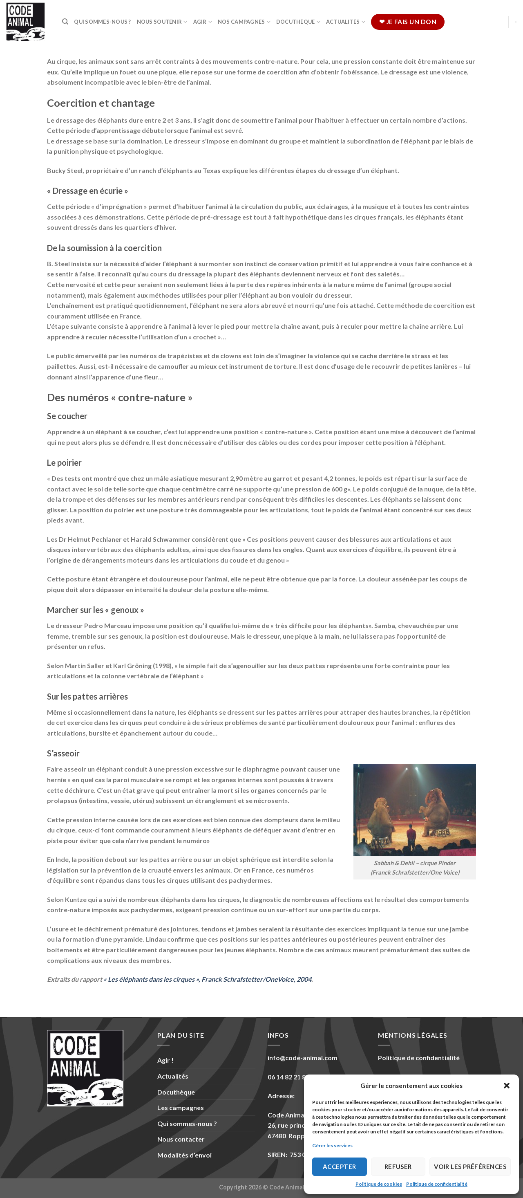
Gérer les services (332, 1145)
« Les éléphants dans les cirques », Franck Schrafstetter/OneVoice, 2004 (207, 979)
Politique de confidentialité (436, 1184)
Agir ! (165, 1060)
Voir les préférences (470, 1166)
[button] (507, 1085)
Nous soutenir (162, 22)
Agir (202, 22)
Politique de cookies (378, 1184)
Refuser (398, 1166)
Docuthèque (298, 22)
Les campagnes (180, 1107)
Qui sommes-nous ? (102, 21)
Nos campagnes (244, 22)
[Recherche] (65, 21)
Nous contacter (181, 1139)
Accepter (339, 1166)
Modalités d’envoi (184, 1155)
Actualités (345, 22)
